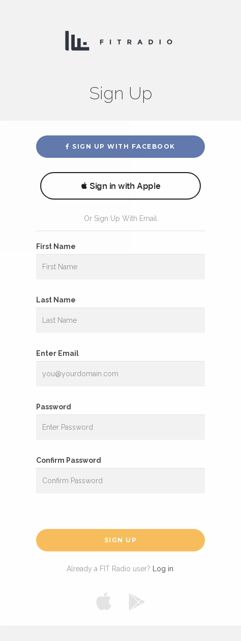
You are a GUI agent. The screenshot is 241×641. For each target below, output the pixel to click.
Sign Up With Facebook (120, 146)
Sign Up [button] (120, 540)
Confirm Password (68, 460)
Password (53, 407)
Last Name (56, 300)
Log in (163, 569)
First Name (56, 246)
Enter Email (57, 353)
